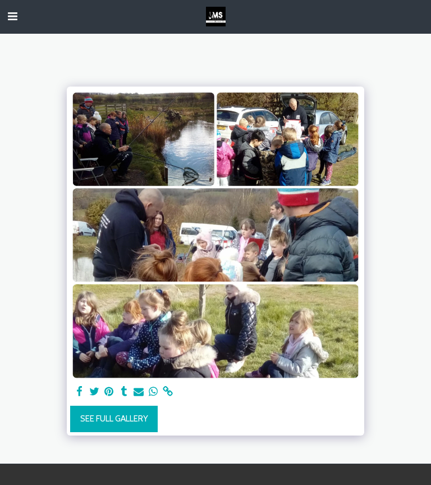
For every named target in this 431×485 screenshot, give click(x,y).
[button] (12, 16)
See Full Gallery (114, 419)
